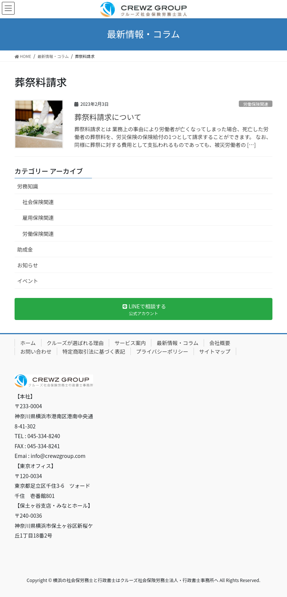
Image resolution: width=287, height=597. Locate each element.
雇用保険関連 (38, 217)
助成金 (25, 249)
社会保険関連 (38, 202)
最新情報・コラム (177, 343)
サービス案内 (130, 343)
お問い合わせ (36, 351)
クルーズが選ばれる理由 (75, 343)
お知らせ (27, 265)
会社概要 (219, 343)
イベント (27, 280)
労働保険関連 (255, 104)
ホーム (28, 343)
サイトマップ (215, 351)
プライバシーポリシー (162, 351)
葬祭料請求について (107, 116)
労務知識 (27, 186)
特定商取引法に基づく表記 (93, 351)
